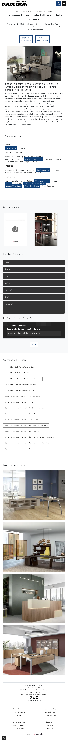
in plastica (17, 173)
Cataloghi (49, 726)
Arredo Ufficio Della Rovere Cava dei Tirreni (20, 391)
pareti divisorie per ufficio (33, 157)
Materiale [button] (9, 167)
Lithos (50, 11)
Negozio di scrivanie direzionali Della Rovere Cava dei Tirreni (26, 450)
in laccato (20, 171)
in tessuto (28, 173)
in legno (30, 171)
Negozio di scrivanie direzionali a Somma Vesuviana (23, 415)
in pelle (8, 173)
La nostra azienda (18, 723)
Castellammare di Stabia (22, 181)
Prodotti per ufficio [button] (13, 153)
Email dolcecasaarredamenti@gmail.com (34, 695)
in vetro (38, 173)
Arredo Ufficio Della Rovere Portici (17, 374)
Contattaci (49, 723)
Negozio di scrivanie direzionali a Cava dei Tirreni (22, 421)
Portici (8, 184)
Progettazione (19, 729)
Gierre (22, 149)
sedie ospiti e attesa (28, 162)
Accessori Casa (49, 713)
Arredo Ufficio (41, 11)
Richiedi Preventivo (42, 39)
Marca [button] (7, 145)
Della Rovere (11, 149)
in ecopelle (9, 171)
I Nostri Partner (18, 726)
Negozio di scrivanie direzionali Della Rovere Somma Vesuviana (27, 444)
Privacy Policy (28, 319)
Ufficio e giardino (27, 11)
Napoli (55, 181)
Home (18, 11)
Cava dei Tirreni (42, 181)
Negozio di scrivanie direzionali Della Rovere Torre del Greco (26, 426)
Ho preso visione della (20, 319)
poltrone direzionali (13, 160)
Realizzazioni (49, 729)
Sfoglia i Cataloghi (26, 39)
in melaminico (43, 171)
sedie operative (11, 162)
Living (18, 716)
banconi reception (12, 157)
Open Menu (64, 3)
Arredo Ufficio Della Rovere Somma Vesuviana (21, 385)
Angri (7, 181)
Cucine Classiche (18, 713)
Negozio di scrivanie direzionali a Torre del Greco (22, 397)
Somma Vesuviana (13, 187)
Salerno (18, 184)
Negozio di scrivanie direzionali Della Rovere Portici (23, 432)
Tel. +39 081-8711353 (34, 693)
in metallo (56, 171)
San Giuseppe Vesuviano (34, 184)
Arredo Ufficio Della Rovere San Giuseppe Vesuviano (23, 380)
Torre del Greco (32, 187)
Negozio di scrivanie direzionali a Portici (19, 403)
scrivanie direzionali (33, 160)
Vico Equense (48, 187)
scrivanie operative (53, 160)
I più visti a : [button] (10, 177)
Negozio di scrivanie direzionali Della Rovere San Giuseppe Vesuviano (29, 438)
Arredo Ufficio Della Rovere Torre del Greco (20, 368)
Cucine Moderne (19, 710)
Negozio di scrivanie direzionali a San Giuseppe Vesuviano (25, 409)
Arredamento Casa (49, 710)
